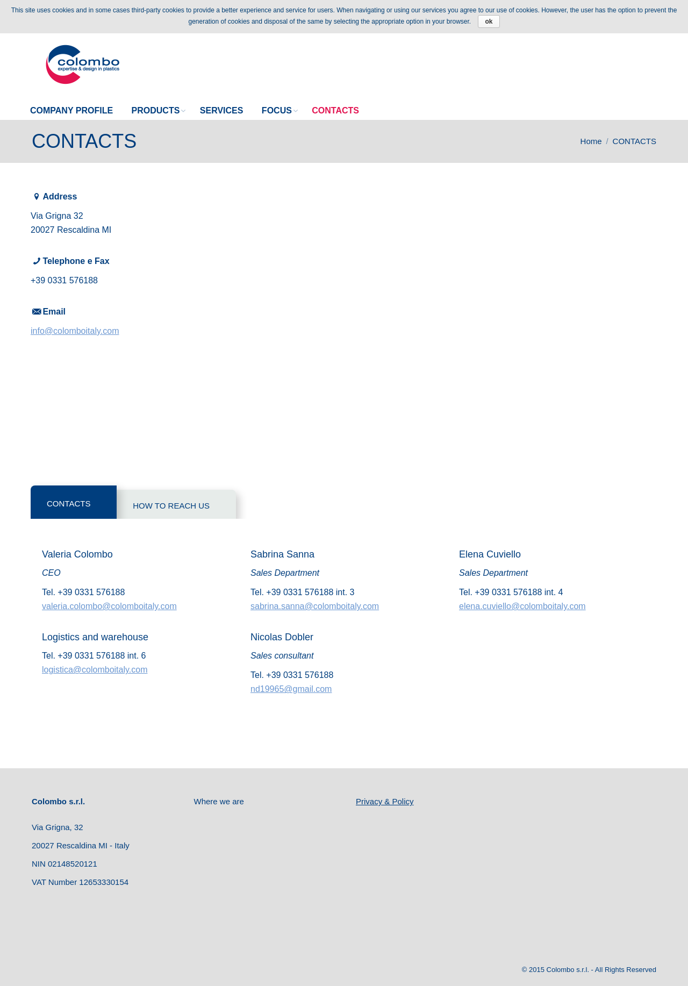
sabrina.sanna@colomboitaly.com (314, 606)
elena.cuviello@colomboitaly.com (522, 606)
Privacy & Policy (385, 801)
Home (591, 141)
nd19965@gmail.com (291, 689)
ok (488, 21)
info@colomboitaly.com (75, 330)
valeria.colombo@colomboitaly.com (109, 606)
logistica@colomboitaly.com (94, 669)
